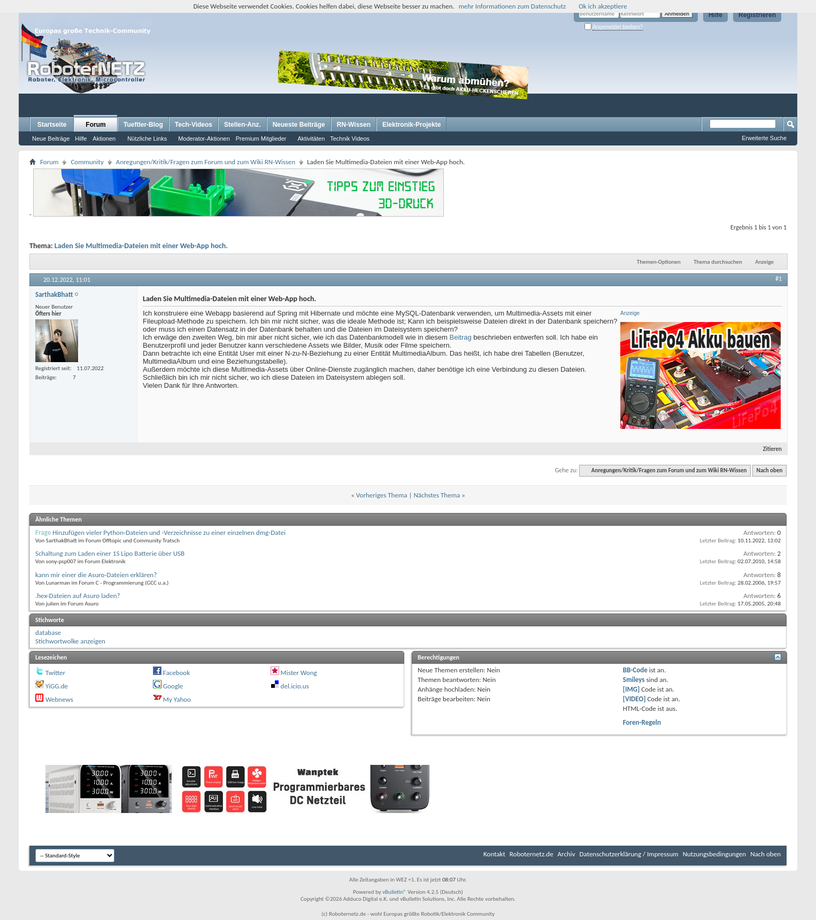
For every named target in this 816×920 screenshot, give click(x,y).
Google (173, 686)
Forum (95, 124)
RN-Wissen (354, 124)
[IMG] (631, 689)
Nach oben (769, 470)
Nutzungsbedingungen (714, 854)
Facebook (176, 673)
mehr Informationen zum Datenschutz (512, 6)
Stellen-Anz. (242, 124)
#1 (778, 278)
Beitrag (461, 337)
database (48, 632)
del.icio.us (295, 686)
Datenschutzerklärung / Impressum (629, 854)
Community (87, 162)
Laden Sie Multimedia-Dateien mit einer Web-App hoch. (141, 245)
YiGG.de (56, 686)
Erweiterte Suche (764, 138)
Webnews (59, 699)
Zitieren (768, 449)
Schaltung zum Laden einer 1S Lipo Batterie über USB (109, 553)
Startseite (52, 124)
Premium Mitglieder (261, 138)
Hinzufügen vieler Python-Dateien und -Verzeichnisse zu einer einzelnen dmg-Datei (169, 532)
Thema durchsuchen (718, 261)
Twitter (55, 673)
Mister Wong (299, 673)
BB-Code (635, 670)
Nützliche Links (147, 138)
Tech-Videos (193, 124)
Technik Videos (349, 138)
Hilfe (715, 15)
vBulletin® (394, 891)
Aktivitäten (311, 138)
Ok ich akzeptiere (603, 6)
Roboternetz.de (531, 854)
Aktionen (104, 138)
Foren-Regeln (642, 722)
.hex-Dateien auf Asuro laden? (77, 596)
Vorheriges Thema (381, 495)
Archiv (566, 854)
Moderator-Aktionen (204, 138)
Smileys (634, 680)
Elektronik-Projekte (411, 124)
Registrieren (757, 15)
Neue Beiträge (51, 138)
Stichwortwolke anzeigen (70, 641)
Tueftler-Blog (143, 124)
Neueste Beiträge (299, 124)
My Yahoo (177, 699)
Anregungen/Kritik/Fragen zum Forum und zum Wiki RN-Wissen (205, 162)
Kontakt (494, 854)
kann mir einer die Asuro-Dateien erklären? (96, 575)
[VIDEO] (634, 699)
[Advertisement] (597, 83)
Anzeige (764, 261)
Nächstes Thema (436, 495)
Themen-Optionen (659, 261)
